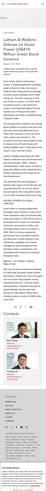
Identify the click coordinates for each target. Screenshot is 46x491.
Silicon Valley (9, 456)
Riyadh (32, 450)
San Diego (9, 453)
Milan (29, 448)
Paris (27, 450)
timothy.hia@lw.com (14, 377)
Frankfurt (23, 439)
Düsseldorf (14, 439)
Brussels (26, 437)
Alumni (9, 417)
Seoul (28, 453)
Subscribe (10, 396)
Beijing (13, 437)
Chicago (34, 437)
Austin (7, 437)
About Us (10, 413)
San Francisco (19, 453)
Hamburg (30, 439)
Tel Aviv (27, 456)
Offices (9, 405)
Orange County (18, 450)
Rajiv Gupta (12, 340)
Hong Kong (9, 442)
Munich (34, 448)
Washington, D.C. (15, 458)
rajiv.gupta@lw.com (14, 346)
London (24, 442)
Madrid (7, 448)
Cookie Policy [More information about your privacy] (35, 490)
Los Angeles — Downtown (14, 445)
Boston (19, 437)
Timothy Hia (12, 371)
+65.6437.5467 (12, 348)
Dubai (7, 439)
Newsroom (10, 402)
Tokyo (33, 456)
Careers (9, 421)
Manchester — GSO (19, 448)
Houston (17, 442)
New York (8, 450)
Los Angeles (32, 442)
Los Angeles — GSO (32, 445)
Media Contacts (13, 409)
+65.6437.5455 (12, 379)
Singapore (10, 343)
